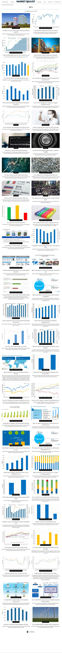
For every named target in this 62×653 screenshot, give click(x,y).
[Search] (53, 2)
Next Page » (32, 631)
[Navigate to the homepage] (26, 2)
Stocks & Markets (6, 4)
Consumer (11, 4)
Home (3, 4)
